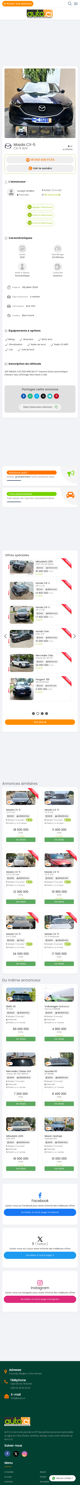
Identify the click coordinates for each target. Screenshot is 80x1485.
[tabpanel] (40, 632)
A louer (8, 1476)
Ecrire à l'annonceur (40, 215)
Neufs (43, 1471)
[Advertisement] (40, 42)
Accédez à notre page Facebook (40, 1212)
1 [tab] (33, 713)
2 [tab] (37, 713)
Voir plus (40, 722)
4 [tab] (46, 713)
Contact (8, 1481)
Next (74, 636)
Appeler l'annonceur (40, 207)
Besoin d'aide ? (62, 1478)
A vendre (9, 1471)
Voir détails (21, 839)
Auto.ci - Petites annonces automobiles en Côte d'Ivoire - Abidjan (40, 14)
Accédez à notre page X (40, 1255)
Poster (43, 1476)
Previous (6, 636)
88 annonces (52, 194)
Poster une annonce (18, 3)
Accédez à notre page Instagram (40, 1299)
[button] (10, 103)
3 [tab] (42, 713)
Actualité (44, 1481)
